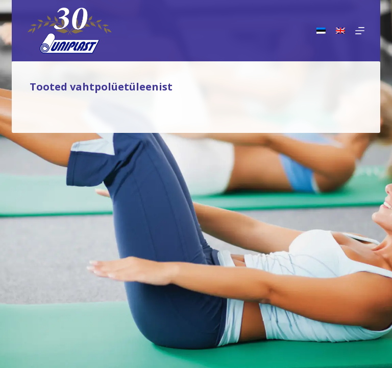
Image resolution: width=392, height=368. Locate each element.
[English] (340, 31)
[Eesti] (321, 31)
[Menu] (359, 30)
